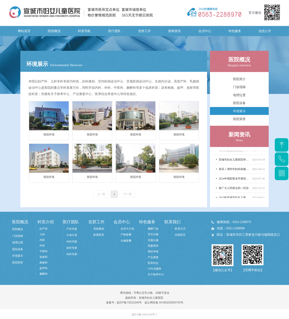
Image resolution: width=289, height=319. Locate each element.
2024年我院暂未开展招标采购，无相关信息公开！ (234, 180)
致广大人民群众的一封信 (234, 189)
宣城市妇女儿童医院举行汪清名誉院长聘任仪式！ (234, 161)
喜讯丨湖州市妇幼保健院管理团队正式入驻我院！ (234, 170)
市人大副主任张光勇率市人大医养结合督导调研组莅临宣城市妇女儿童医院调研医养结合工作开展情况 (234, 151)
